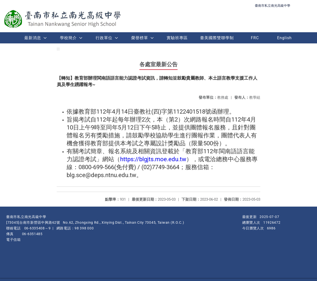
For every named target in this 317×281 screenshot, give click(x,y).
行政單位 (104, 37)
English (284, 37)
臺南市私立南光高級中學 (272, 5)
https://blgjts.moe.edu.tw (153, 159)
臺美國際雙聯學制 (217, 37)
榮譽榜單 (139, 37)
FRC (255, 37)
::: (58, 48)
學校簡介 (68, 37)
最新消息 (32, 37)
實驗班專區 (177, 37)
